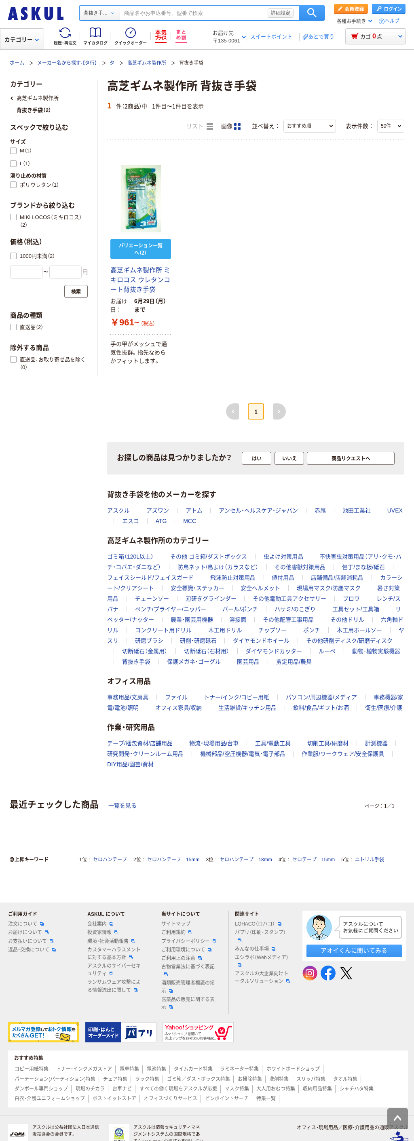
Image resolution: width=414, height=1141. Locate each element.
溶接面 (237, 619)
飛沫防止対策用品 (233, 577)
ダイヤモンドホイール (261, 640)
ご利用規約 (176, 932)
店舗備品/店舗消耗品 (337, 577)
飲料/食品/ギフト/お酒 (321, 707)
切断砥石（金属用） (144, 651)
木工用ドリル (225, 630)
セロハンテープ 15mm (173, 860)
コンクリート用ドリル (163, 630)
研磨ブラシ (149, 640)
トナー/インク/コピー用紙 (236, 697)
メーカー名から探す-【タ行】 (67, 63)
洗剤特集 (279, 1079)
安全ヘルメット (260, 588)
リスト (199, 126)
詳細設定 (280, 13)
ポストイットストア (114, 1098)
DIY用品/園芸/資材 (130, 764)
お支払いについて (30, 941)
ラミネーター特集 (239, 1069)
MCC (189, 521)
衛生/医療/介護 (383, 707)
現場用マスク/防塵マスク (329, 588)
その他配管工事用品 (288, 619)
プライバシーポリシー (188, 941)
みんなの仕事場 (255, 949)
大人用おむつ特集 (275, 1089)
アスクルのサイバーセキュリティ (114, 969)
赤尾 (320, 510)
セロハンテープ (110, 860)
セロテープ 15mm (313, 860)
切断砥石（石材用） (206, 651)
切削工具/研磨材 (328, 743)
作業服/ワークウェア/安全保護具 (343, 754)
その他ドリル (347, 619)
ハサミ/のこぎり (295, 609)
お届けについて (28, 932)
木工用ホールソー (359, 630)
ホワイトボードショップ (293, 1069)
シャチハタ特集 (357, 1089)
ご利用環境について (186, 950)
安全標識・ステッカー (197, 588)
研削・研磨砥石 (198, 640)
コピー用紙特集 (32, 1069)
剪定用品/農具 (294, 661)
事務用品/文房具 (127, 697)
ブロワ (351, 598)
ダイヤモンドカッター (273, 651)
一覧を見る (122, 805)
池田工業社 (356, 510)
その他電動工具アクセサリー (289, 598)
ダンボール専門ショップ (41, 1089)
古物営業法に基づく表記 (188, 970)
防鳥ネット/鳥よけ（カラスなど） (217, 567)
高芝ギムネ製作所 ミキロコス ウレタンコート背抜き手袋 (140, 280)
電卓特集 (129, 1069)
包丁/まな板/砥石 (363, 567)
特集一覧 (266, 1098)
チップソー (272, 630)
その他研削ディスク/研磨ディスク (349, 640)
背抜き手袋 (136, 661)
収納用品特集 (317, 1089)
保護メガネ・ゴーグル (194, 661)
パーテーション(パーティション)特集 (55, 1079)
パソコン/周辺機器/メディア (321, 697)
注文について (26, 924)
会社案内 (100, 924)
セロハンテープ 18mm (246, 860)
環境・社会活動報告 (111, 941)
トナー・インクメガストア (84, 1069)
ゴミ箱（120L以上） (130, 556)
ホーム (17, 63)
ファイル (176, 697)
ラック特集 (147, 1079)
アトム (194, 510)
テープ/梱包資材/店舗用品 (140, 743)
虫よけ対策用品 (283, 556)
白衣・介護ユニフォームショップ (50, 1098)
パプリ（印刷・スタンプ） (260, 936)
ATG (161, 521)
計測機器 (376, 743)
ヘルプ (392, 21)
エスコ (130, 521)
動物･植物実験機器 (376, 651)
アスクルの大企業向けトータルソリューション (262, 977)
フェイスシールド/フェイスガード (150, 577)
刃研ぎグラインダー (211, 598)
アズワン (157, 510)
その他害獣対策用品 (300, 567)
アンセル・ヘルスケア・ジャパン (258, 510)
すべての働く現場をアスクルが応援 (178, 1089)
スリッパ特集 (310, 1079)
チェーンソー (152, 598)
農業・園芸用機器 (192, 619)
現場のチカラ (90, 1089)
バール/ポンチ (240, 609)
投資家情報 (102, 932)
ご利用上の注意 (181, 958)
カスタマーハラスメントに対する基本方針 (114, 953)
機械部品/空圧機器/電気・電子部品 (242, 754)
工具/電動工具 (273, 743)
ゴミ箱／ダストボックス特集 (198, 1079)
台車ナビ (122, 1089)
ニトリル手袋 (369, 860)
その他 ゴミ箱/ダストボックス (208, 556)
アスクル (118, 510)
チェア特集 (115, 1079)
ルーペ (327, 651)
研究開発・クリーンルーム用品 (145, 754)
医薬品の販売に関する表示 (188, 1003)
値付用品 (283, 577)
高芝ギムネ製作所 (146, 63)
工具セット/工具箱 (355, 609)
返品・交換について (32, 950)
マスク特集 (237, 1089)
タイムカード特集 (193, 1069)
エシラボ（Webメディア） (261, 961)
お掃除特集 (250, 1079)
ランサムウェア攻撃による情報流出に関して (114, 986)
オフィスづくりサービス (170, 1098)
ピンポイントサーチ (227, 1098)
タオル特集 (345, 1079)
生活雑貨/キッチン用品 (247, 707)
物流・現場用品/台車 (214, 743)
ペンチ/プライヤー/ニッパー (170, 609)
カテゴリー (21, 39)
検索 (312, 13)
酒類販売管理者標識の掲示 (188, 986)
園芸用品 (248, 661)
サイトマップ (175, 924)
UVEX (395, 510)
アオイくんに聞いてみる (354, 950)
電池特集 (156, 1069)
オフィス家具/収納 (178, 707)
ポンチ (311, 630)
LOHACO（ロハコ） (258, 924)
